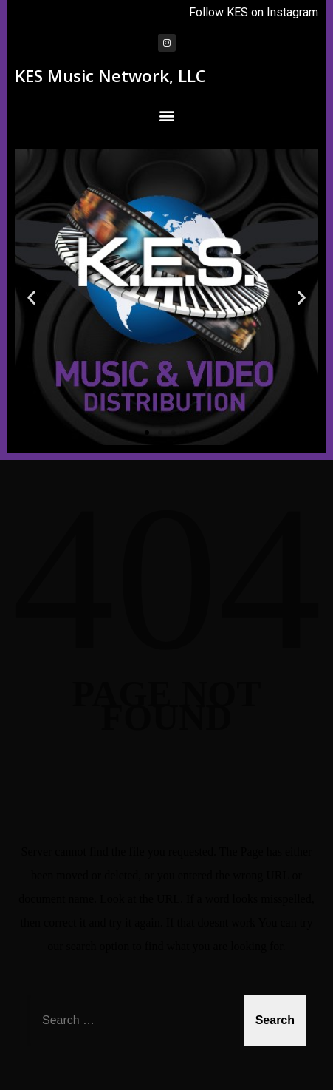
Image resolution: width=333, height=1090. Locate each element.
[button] (166, 115)
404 (167, 578)
